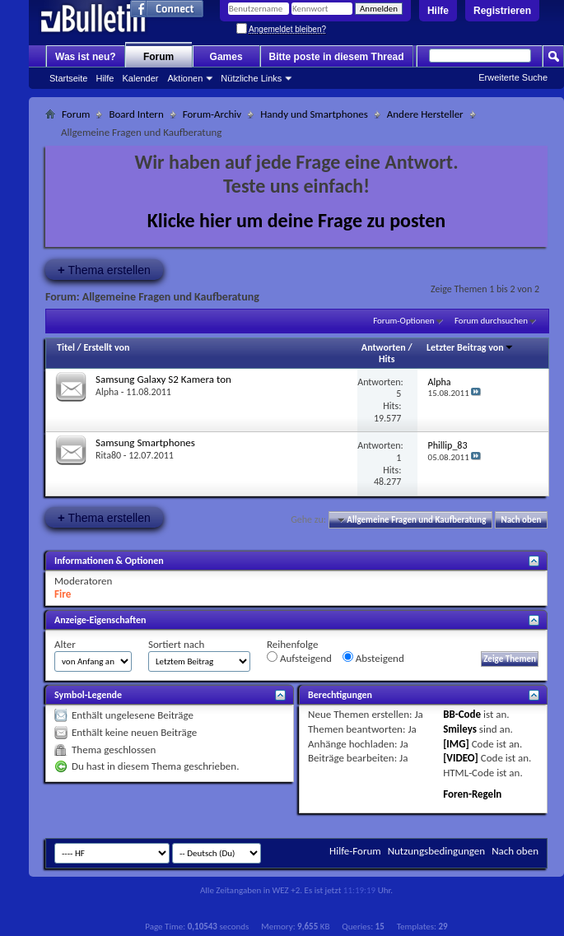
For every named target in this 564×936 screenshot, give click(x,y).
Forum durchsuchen (491, 320)
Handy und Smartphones (314, 114)
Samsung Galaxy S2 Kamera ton (163, 379)
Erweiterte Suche (513, 77)
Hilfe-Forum (355, 851)
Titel (66, 347)
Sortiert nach (176, 644)
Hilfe (438, 10)
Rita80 (108, 455)
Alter (65, 644)
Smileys (460, 729)
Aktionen (185, 78)
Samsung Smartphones (145, 442)
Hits (386, 359)
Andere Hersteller (425, 114)
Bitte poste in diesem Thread (336, 57)
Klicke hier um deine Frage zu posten (296, 220)
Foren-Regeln (472, 794)
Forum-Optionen (403, 320)
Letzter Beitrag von (470, 347)
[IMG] (456, 744)
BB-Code (462, 714)
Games (226, 57)
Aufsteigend (299, 657)
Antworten (383, 347)
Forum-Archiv (212, 114)
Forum (158, 57)
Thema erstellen (104, 270)
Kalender (140, 78)
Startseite (68, 78)
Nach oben (521, 520)
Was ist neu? (85, 57)
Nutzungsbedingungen (437, 851)
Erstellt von (106, 347)
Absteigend (373, 657)
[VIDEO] (460, 758)
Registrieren (502, 10)
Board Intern (136, 114)
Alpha (107, 392)
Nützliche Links (251, 78)
